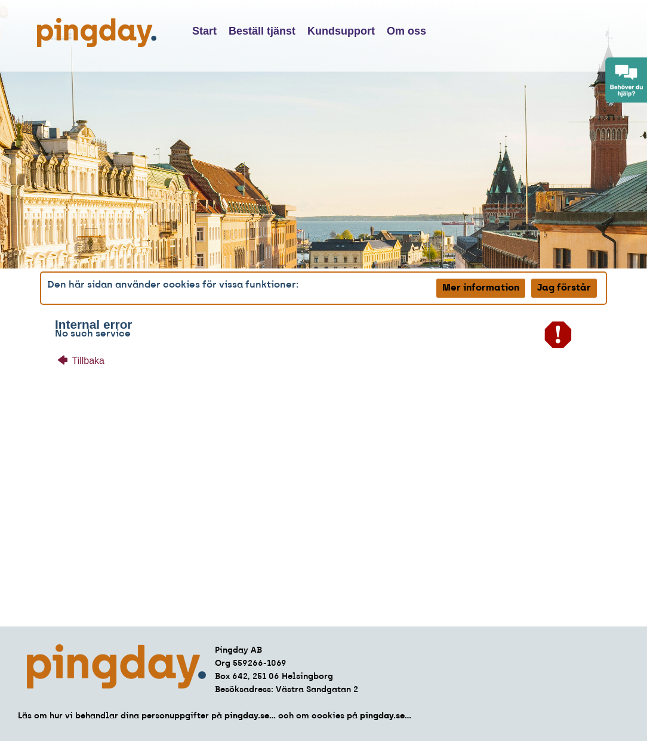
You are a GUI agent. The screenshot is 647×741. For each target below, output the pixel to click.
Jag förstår (564, 288)
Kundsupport (341, 31)
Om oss (406, 31)
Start (204, 31)
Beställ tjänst (262, 31)
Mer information (480, 288)
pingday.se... (250, 716)
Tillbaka (81, 360)
